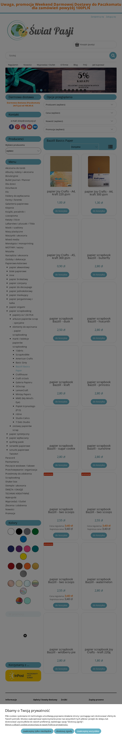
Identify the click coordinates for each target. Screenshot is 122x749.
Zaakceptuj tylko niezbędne (37, 731)
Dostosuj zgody (64, 731)
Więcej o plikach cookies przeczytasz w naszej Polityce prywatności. (36, 724)
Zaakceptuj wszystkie (88, 731)
